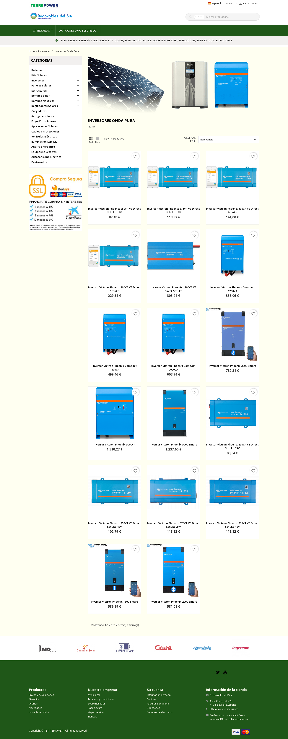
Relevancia (228, 139)
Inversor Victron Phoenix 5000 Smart (173, 444)
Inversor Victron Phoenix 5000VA (114, 444)
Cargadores (38, 111)
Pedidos (151, 699)
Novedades (35, 707)
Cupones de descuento (160, 712)
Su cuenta (155, 689)
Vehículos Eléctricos (44, 136)
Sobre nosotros (96, 703)
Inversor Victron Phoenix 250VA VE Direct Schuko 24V (232, 446)
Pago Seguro (95, 707)
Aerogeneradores (42, 116)
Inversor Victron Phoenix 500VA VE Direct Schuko (232, 210)
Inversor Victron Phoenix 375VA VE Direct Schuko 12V (173, 210)
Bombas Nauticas (42, 101)
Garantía (34, 699)
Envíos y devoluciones (41, 695)
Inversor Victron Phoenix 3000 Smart (232, 366)
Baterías (36, 70)
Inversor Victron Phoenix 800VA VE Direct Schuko (114, 289)
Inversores (38, 80)
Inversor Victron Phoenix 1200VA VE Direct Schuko (173, 289)
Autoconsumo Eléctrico (77, 30)
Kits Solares (39, 75)
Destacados (39, 162)
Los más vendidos (39, 712)
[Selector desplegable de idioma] (194, 3)
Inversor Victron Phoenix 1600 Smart (114, 601)
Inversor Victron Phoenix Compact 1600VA (114, 367)
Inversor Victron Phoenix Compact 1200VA (232, 289)
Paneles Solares (41, 85)
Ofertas (33, 703)
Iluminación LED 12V (44, 141)
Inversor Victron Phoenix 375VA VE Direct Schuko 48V (232, 525)
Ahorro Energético (43, 146)
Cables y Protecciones (45, 131)
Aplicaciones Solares (44, 126)
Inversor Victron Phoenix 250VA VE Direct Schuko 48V (114, 525)
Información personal (159, 695)
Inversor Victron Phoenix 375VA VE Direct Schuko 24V (173, 525)
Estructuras (39, 90)
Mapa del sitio (96, 712)
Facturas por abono (158, 703)
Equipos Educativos (43, 152)
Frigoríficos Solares (43, 121)
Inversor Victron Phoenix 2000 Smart (173, 601)
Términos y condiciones (101, 699)
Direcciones (153, 707)
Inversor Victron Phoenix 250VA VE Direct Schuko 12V (114, 210)
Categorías (41, 30)
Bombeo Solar (40, 95)
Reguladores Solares (44, 106)
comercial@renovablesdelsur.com (229, 719)
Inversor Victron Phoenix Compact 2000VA (173, 367)
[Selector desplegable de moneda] (209, 3)
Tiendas (92, 716)
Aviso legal (94, 695)
